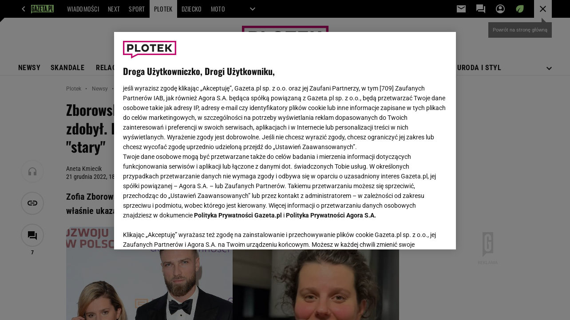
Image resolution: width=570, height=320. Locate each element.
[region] (285, 140)
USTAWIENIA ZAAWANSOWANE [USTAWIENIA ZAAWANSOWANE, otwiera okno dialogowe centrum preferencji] (181, 231)
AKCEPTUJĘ (417, 232)
